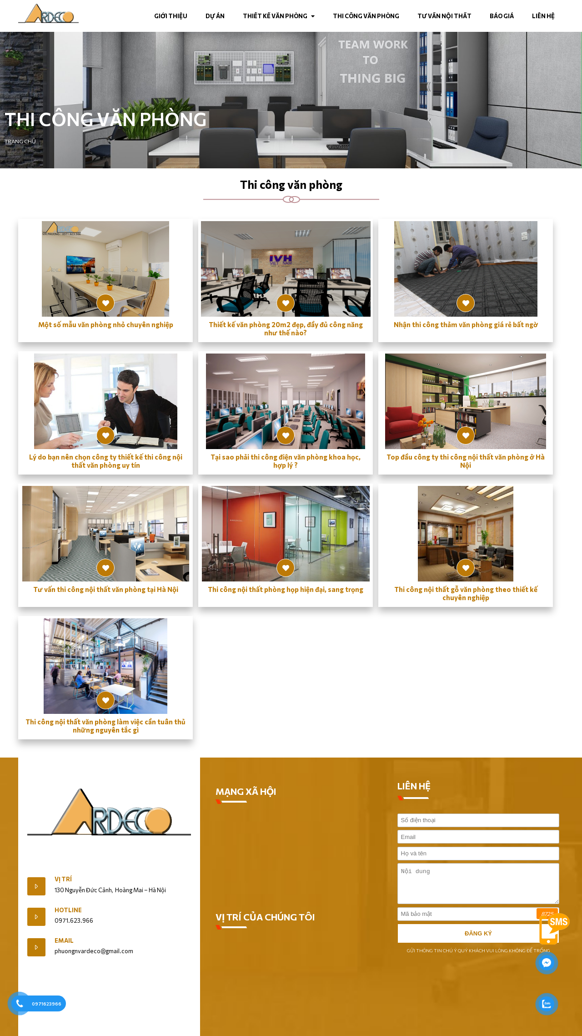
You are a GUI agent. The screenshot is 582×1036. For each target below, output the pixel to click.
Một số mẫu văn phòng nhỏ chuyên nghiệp (105, 324)
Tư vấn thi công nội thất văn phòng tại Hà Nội (105, 589)
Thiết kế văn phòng (279, 16)
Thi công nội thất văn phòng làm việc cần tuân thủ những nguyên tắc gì (105, 726)
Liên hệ (543, 16)
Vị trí (63, 879)
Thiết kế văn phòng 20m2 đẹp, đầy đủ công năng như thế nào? (286, 328)
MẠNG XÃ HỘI (246, 791)
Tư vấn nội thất (444, 16)
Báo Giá (502, 16)
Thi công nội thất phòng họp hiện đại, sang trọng (285, 589)
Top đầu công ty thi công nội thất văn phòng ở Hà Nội (465, 461)
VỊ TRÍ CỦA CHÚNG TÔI (265, 916)
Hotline (68, 910)
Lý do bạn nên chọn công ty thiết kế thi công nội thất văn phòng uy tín (105, 461)
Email (64, 940)
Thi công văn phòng (366, 16)
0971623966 (46, 1003)
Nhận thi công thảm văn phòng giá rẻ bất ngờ (466, 324)
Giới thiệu (170, 16)
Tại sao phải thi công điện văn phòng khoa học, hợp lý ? (286, 461)
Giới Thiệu (40, 859)
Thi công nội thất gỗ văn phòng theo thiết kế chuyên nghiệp (465, 593)
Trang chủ (20, 141)
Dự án (215, 16)
